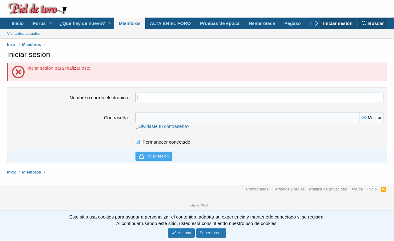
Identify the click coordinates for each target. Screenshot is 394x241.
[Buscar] (372, 23)
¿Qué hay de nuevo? (82, 23)
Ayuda (357, 189)
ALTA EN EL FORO (170, 23)
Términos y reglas (288, 189)
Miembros (130, 23)
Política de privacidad (328, 189)
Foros (39, 23)
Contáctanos (257, 189)
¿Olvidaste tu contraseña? (162, 126)
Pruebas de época (219, 23)
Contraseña (116, 117)
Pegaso (292, 23)
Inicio (18, 23)
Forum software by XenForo (197, 200)
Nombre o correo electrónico (99, 97)
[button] (50, 23)
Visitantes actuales (23, 33)
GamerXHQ (199, 205)
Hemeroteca (262, 23)
